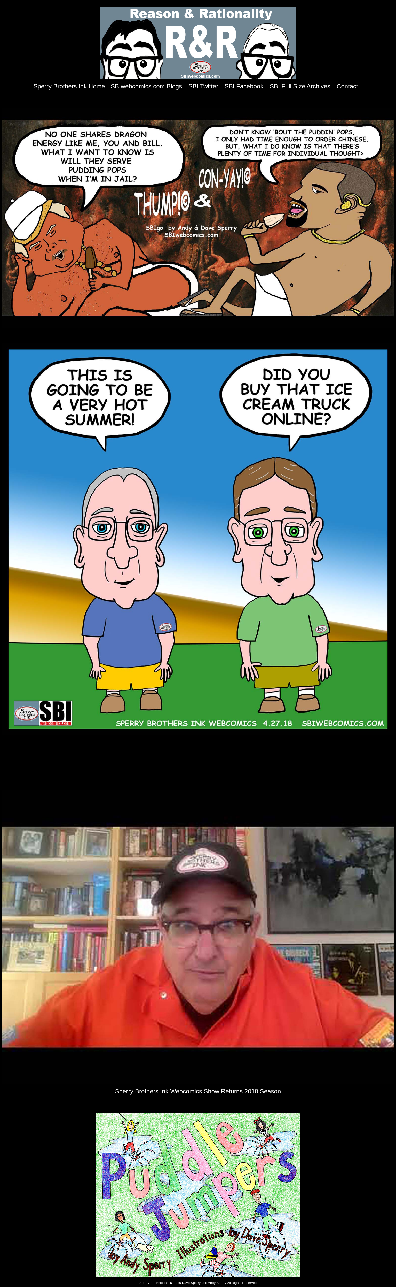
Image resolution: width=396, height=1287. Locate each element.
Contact (347, 86)
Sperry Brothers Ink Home (69, 86)
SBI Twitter (204, 86)
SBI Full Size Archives (301, 86)
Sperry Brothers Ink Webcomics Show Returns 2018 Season (198, 1091)
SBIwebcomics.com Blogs (147, 86)
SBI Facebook (245, 86)
